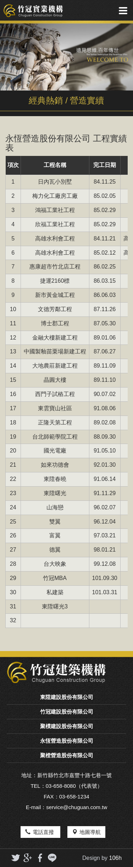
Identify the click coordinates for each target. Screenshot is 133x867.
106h (115, 858)
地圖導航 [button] (86, 832)
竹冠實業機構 (33, 10)
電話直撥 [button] (40, 832)
